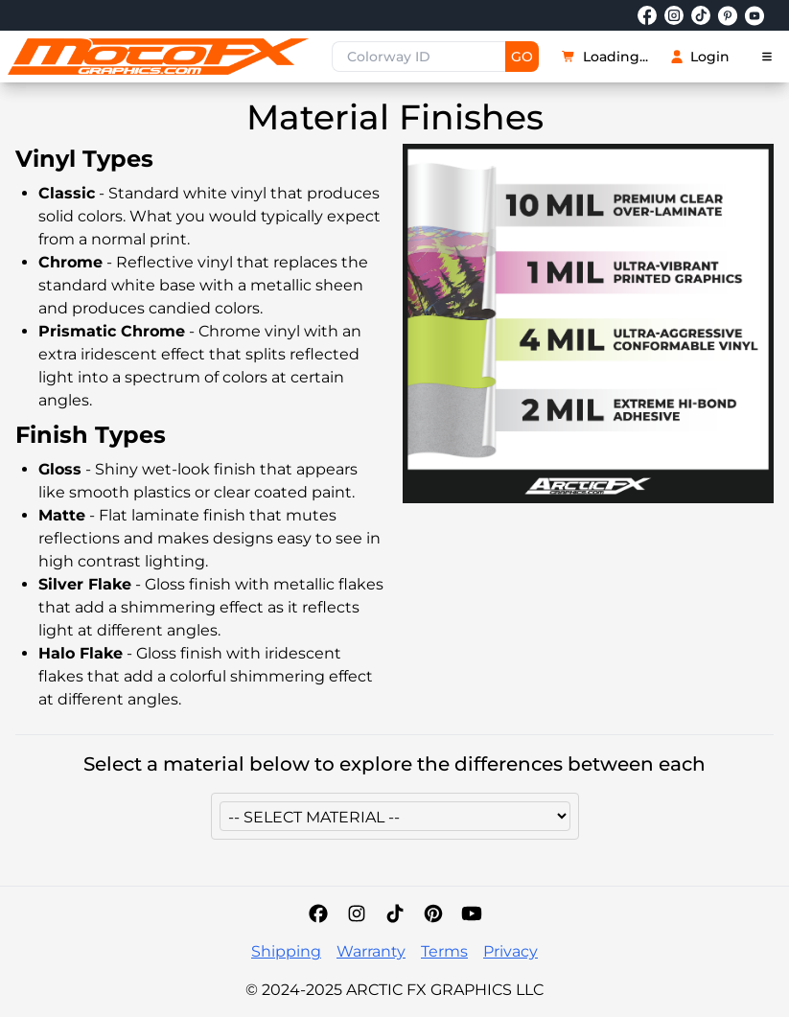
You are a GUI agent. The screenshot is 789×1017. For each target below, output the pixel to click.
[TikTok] (394, 913)
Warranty (371, 951)
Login (700, 56)
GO (522, 56)
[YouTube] (471, 913)
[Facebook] (318, 913)
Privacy (510, 951)
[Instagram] (356, 913)
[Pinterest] (433, 913)
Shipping (286, 951)
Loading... (605, 56)
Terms (444, 951)
